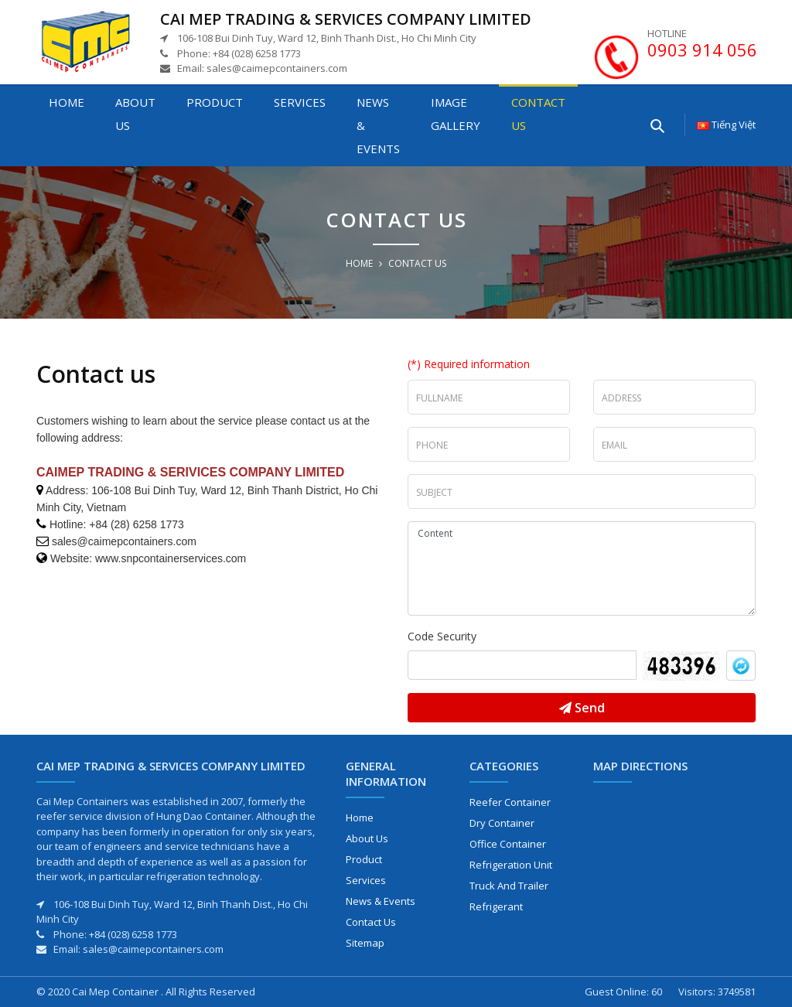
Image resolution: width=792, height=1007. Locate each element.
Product (214, 102)
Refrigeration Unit (510, 865)
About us (135, 113)
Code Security (442, 636)
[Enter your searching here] (656, 124)
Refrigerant (496, 906)
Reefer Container (510, 802)
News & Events (378, 125)
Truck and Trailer (508, 886)
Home (66, 102)
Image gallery (455, 113)
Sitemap (365, 943)
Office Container (507, 844)
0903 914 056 (702, 49)
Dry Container (501, 823)
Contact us (538, 113)
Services (300, 102)
